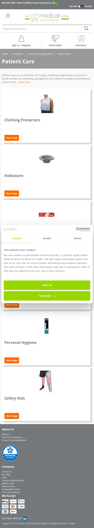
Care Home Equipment (40, 53)
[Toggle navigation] (7, 15)
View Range (11, 137)
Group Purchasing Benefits (14, 440)
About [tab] (77, 238)
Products (18, 53)
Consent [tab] (17, 238)
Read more (24, 82)
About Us (6, 434)
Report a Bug (8, 483)
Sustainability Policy (11, 489)
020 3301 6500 (8, 2)
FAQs (4, 477)
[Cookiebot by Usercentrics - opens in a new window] (76, 229)
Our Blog (6, 474)
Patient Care (64, 53)
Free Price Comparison (12, 437)
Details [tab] (47, 238)
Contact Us (7, 471)
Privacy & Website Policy (13, 480)
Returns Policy (8, 486)
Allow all (47, 285)
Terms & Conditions (11, 492)
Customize (47, 295)
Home (5, 53)
